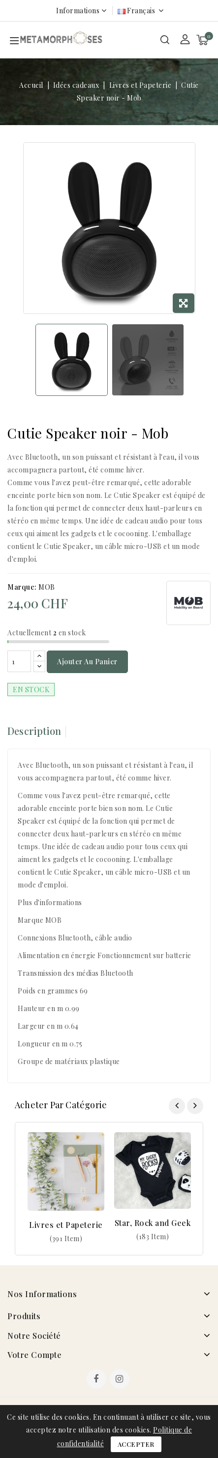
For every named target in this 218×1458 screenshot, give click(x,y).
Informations (77, 10)
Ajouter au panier (87, 661)
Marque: (22, 587)
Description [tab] (34, 730)
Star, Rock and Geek (153, 1223)
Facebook (97, 1380)
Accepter (136, 1444)
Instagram (121, 1380)
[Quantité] (19, 661)
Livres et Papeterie (66, 1225)
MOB (46, 587)
